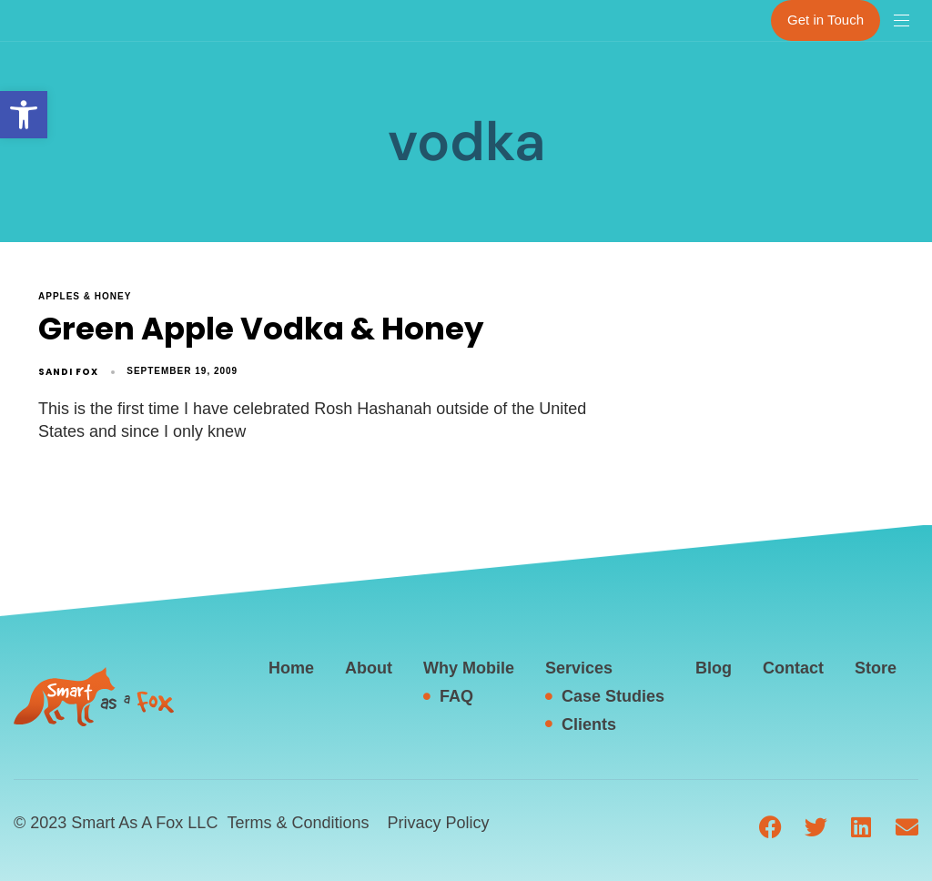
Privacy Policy (438, 823)
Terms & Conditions (298, 823)
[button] (23, 114)
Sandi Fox (68, 372)
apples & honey (84, 296)
